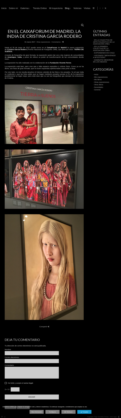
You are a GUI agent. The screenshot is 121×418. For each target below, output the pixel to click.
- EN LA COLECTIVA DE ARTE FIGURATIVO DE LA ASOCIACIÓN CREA (103, 42)
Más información (36, 412)
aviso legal (28, 383)
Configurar (52, 412)
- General (97, 90)
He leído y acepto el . (20, 383)
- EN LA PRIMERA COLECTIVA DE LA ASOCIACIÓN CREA (101, 48)
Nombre (8, 349)
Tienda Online (95, 8)
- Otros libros (98, 85)
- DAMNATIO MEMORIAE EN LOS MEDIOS (103, 61)
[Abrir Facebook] (112, 8)
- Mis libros (97, 80)
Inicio (58, 8)
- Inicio (95, 74)
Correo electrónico (12, 357)
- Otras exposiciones (101, 82)
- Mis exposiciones (100, 77)
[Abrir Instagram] (114, 8)
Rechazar (68, 412)
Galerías (79, 8)
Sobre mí (68, 8)
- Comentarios (55, 42)
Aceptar (84, 412)
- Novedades (98, 87)
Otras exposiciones (43, 42)
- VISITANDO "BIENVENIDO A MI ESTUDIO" (104, 56)
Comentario (9, 365)
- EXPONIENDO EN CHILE (104, 53)
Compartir (44, 327)
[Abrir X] (117, 8)
